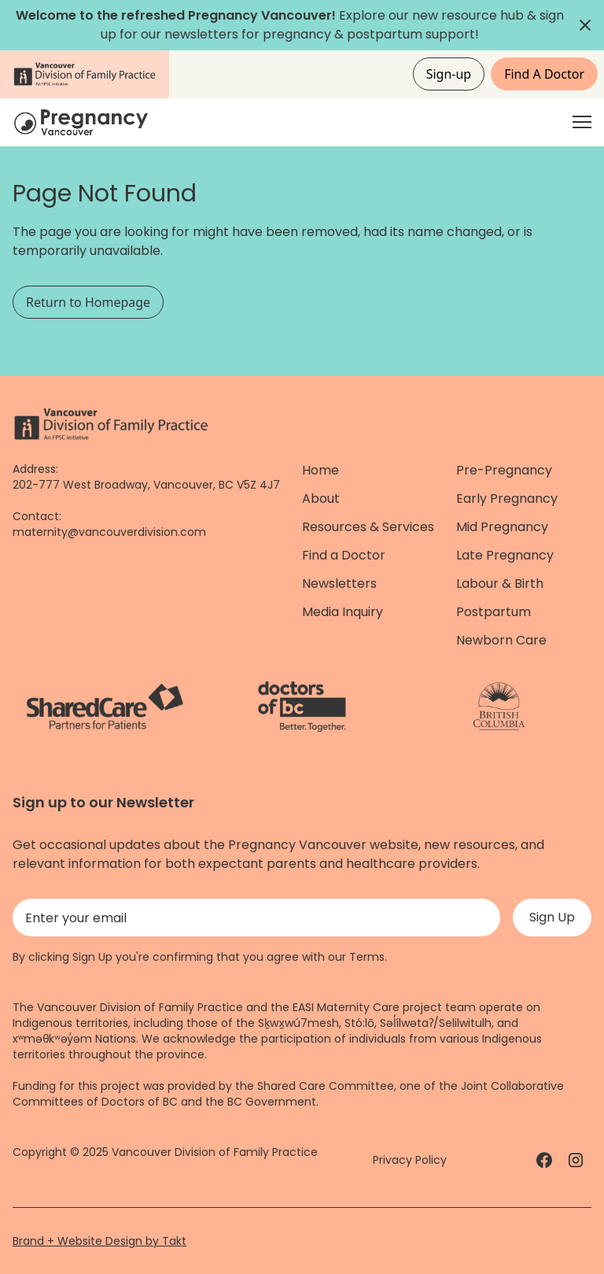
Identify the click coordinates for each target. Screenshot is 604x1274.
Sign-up (449, 74)
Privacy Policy (410, 1160)
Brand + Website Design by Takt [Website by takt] (99, 1241)
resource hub (482, 15)
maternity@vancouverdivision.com (109, 532)
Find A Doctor (544, 74)
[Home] (83, 122)
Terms (367, 957)
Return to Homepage (88, 302)
